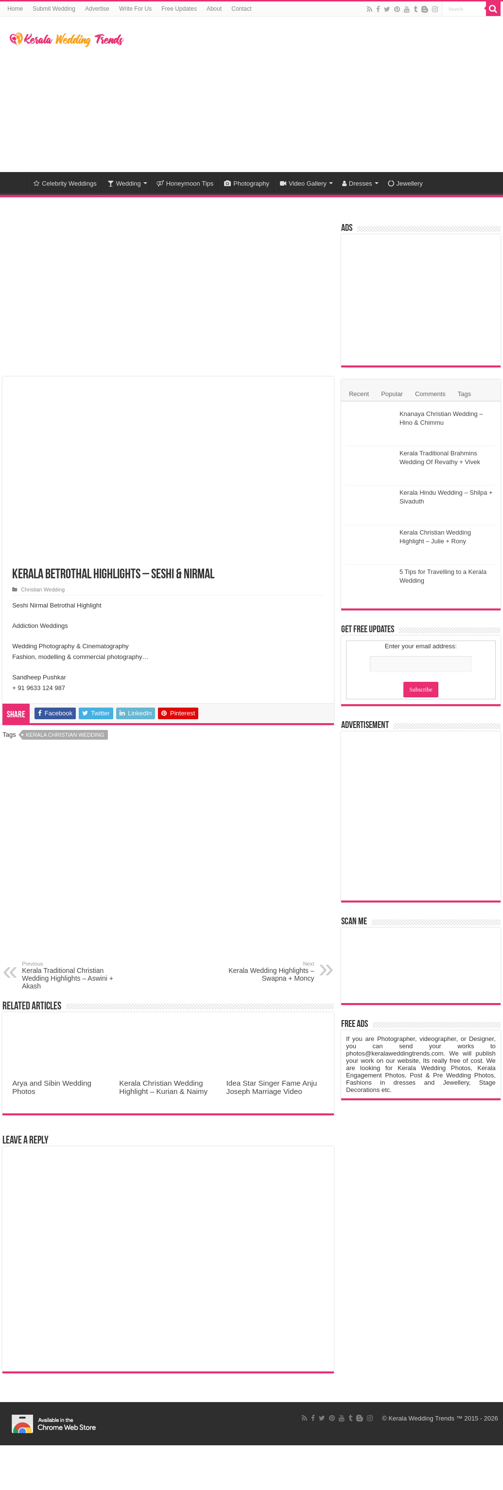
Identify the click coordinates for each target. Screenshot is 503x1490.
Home (15, 8)
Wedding (124, 183)
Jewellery (405, 183)
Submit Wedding (54, 8)
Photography (246, 183)
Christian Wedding (43, 589)
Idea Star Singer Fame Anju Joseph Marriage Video (271, 1087)
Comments (430, 394)
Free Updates (179, 8)
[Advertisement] (316, 94)
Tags (464, 394)
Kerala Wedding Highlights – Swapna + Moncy (264, 971)
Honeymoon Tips (185, 183)
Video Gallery (303, 183)
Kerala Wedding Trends (421, 1418)
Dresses (357, 183)
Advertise (97, 8)
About (214, 8)
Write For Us (135, 8)
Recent (359, 394)
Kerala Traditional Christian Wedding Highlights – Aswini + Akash (71, 975)
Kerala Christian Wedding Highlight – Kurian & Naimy (163, 1087)
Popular (392, 394)
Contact (241, 8)
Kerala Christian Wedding (65, 735)
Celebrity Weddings (65, 183)
